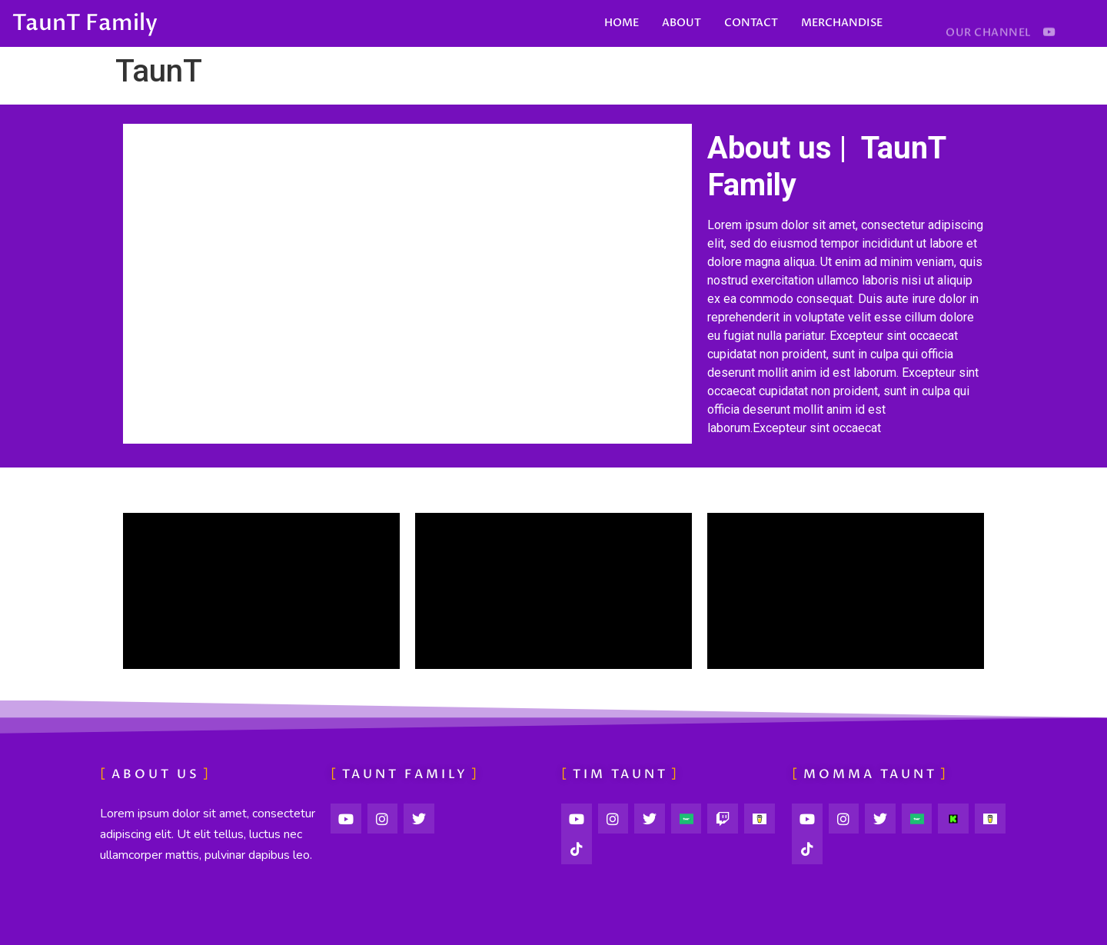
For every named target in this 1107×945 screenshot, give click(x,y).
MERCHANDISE (842, 22)
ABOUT (681, 22)
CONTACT (751, 22)
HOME (621, 22)
